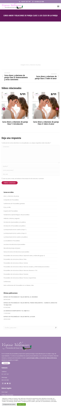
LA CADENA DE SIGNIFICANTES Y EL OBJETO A (16, 310)
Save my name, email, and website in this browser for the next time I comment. (23, 178)
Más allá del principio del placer (12, 248)
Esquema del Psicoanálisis (11, 211)
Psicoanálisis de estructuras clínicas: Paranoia (16, 274)
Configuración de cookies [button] (9, 404)
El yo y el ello (7, 207)
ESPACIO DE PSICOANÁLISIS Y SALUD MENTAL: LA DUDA (19, 316)
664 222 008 (5, 380)
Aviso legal (4, 392)
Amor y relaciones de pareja (33, 65)
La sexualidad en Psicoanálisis (12, 240)
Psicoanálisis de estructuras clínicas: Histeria (16, 263)
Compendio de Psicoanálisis (11, 200)
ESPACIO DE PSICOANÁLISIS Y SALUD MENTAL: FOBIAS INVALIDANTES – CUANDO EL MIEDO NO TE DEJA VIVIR (30, 304)
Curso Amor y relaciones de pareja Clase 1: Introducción (15, 122)
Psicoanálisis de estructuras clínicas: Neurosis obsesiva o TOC (20, 270)
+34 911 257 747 (24, 1)
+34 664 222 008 (38, 1)
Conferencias (7, 281)
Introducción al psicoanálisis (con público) (15, 222)
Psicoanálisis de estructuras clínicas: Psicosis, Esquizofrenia (20, 278)
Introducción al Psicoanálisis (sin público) (14, 226)
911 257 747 (5, 374)
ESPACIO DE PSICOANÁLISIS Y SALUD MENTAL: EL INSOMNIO (21, 297)
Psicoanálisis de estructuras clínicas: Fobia (15, 259)
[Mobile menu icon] (58, 6)
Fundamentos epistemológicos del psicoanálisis (16, 214)
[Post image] (15, 105)
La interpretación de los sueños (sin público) (16, 237)
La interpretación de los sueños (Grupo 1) (15, 229)
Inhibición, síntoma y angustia (11, 218)
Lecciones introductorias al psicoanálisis (14, 244)
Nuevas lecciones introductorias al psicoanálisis (16, 252)
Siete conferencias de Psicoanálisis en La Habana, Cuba (19, 285)
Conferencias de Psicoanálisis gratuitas (14, 203)
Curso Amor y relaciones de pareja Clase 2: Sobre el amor (46, 122)
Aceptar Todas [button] (21, 404)
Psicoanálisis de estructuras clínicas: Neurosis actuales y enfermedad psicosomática (26, 266)
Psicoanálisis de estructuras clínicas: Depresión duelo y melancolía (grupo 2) (24, 255)
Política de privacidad (7, 395)
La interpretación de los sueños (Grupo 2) (15, 233)
